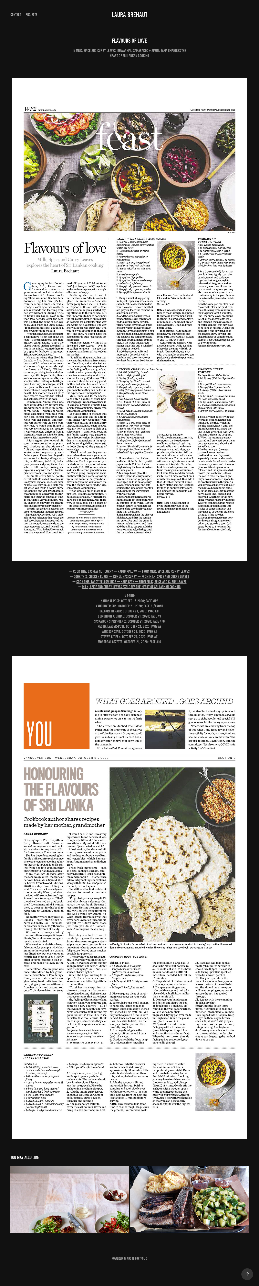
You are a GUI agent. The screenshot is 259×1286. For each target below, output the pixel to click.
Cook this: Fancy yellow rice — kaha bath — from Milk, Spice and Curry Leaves (131, 581)
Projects (31, 15)
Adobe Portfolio (137, 1258)
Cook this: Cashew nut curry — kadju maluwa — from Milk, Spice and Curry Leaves (131, 571)
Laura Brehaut (129, 14)
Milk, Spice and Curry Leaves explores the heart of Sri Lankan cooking (131, 587)
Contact (15, 15)
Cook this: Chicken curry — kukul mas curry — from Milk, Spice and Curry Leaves (131, 576)
